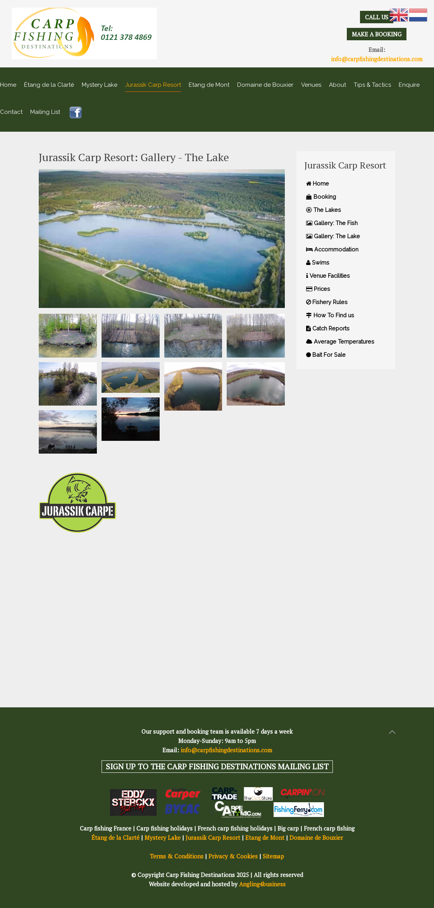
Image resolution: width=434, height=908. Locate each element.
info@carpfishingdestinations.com (376, 59)
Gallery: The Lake (333, 236)
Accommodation (332, 249)
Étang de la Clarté (49, 84)
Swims (317, 262)
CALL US (376, 17)
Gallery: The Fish (332, 223)
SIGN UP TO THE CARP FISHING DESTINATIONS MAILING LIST (217, 766)
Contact (11, 111)
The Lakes (323, 209)
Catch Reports (328, 328)
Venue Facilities (328, 275)
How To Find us (330, 315)
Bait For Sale (326, 354)
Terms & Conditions (176, 856)
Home (8, 84)
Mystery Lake (99, 84)
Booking (321, 196)
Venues (311, 84)
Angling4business (262, 884)
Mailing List (45, 111)
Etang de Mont (209, 84)
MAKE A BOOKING (376, 34)
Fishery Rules (327, 302)
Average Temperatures (340, 341)
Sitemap (273, 856)
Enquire (409, 84)
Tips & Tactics (372, 84)
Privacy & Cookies (233, 856)
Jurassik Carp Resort (153, 84)
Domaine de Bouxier (265, 84)
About (337, 84)
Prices (318, 288)
